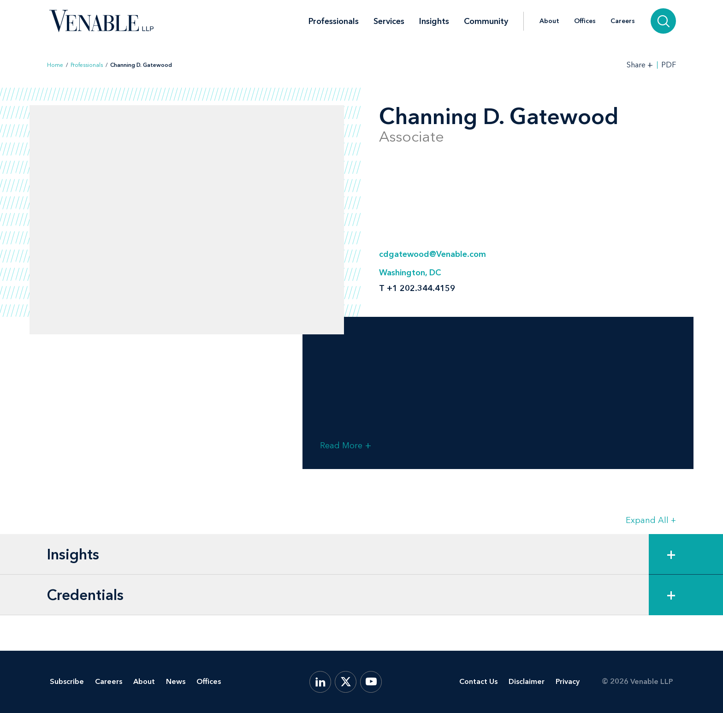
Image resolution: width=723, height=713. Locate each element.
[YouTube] (371, 682)
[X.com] (345, 682)
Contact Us (478, 681)
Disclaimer (527, 681)
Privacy (568, 681)
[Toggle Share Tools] (640, 64)
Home (55, 65)
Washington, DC (410, 272)
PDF (668, 65)
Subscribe (67, 681)
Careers (622, 21)
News (175, 681)
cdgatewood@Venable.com (432, 254)
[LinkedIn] (320, 682)
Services (388, 21)
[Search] (663, 21)
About (549, 21)
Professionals (333, 21)
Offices (585, 21)
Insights (434, 21)
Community (486, 21)
